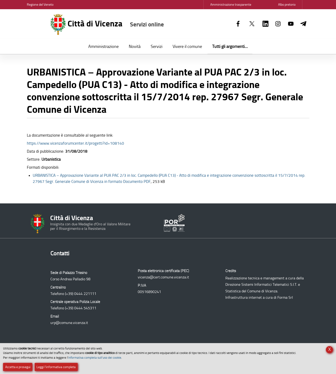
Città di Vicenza (107, 24)
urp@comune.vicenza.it (69, 322)
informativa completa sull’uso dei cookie (94, 357)
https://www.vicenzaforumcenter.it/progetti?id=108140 (75, 143)
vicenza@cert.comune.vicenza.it (163, 277)
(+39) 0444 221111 (80, 293)
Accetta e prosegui (17, 367)
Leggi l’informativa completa (56, 367)
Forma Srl (285, 297)
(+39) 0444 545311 (80, 308)
